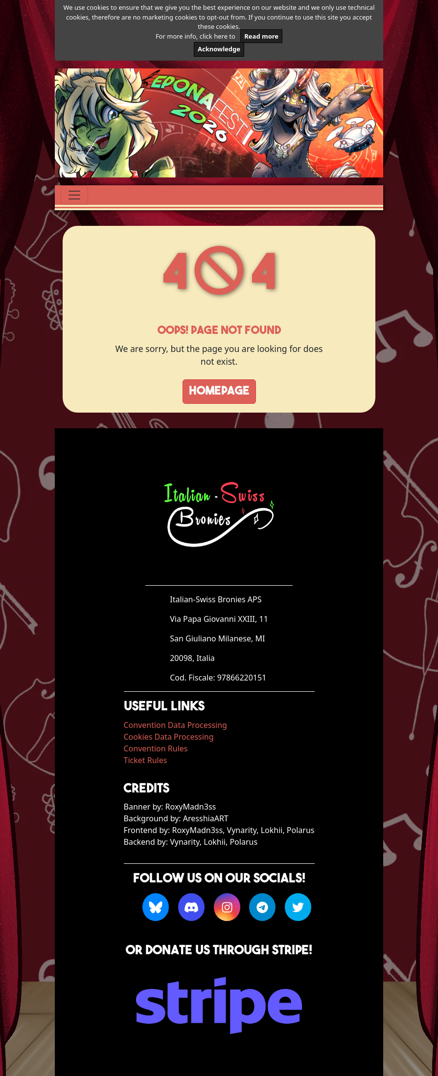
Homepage (219, 391)
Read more (261, 36)
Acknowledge (219, 48)
